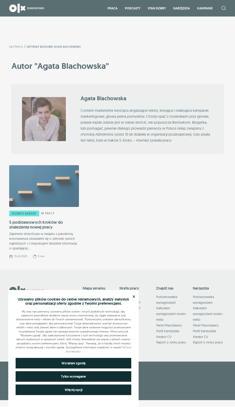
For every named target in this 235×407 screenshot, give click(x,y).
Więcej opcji (73, 390)
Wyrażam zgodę (74, 363)
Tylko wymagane (73, 376)
